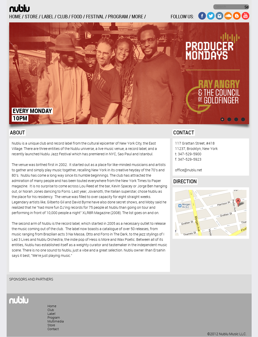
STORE (31, 17)
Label (51, 314)
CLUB (62, 17)
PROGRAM (118, 17)
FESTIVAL (95, 17)
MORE (137, 17)
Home (51, 306)
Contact (53, 329)
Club (50, 310)
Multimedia (55, 321)
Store (51, 325)
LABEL (48, 17)
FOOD (76, 17)
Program (53, 317)
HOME (15, 17)
